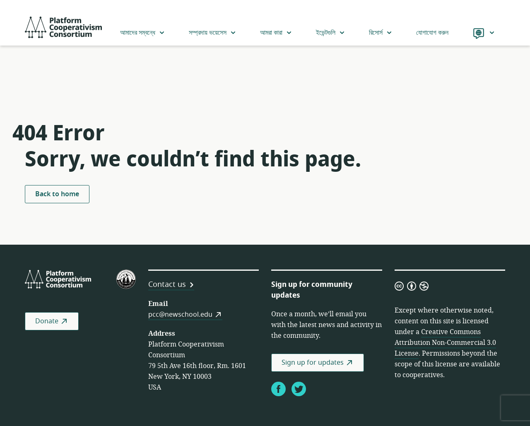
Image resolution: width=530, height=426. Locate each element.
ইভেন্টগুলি (330, 33)
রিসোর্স (381, 33)
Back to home (57, 194)
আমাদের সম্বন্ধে (142, 33)
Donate (46, 321)
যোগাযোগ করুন (432, 33)
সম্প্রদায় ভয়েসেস (212, 33)
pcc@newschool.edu (180, 315)
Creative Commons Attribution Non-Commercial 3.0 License (445, 343)
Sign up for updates (313, 363)
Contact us (167, 284)
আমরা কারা (276, 33)
